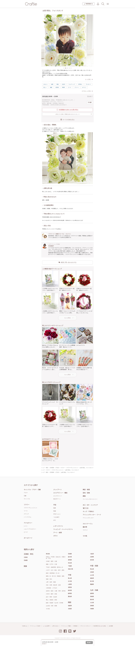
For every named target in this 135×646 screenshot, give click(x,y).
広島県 (92, 572)
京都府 (70, 608)
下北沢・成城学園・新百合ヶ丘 (54, 567)
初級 (57, 84)
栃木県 (70, 557)
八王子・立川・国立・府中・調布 (55, 570)
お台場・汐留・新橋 (51, 605)
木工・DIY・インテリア (90, 505)
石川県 (70, 581)
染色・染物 (86, 493)
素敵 (51, 87)
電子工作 (85, 508)
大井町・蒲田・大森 (51, 561)
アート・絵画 (57, 532)
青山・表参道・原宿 (51, 599)
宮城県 (26, 560)
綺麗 (52, 84)
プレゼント (88, 84)
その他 (85, 536)
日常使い (80, 84)
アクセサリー (28, 523)
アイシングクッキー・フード (92, 514)
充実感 (57, 87)
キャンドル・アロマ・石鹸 (32, 489)
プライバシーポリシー (85, 626)
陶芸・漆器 (86, 489)
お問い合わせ (55, 626)
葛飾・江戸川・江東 (51, 564)
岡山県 (92, 569)
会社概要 (111, 626)
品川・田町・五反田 (51, 597)
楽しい (45, 87)
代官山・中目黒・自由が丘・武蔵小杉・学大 (55, 557)
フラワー (26, 504)
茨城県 (70, 553)
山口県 (92, 575)
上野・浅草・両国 (51, 582)
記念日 (63, 84)
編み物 (85, 527)
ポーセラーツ (28, 538)
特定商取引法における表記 (99, 626)
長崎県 (92, 596)
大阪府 (92, 553)
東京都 (48, 553)
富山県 (70, 578)
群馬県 (70, 560)
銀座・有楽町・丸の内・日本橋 (54, 602)
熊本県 (92, 599)
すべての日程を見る (67, 119)
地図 (90, 102)
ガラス (55, 536)
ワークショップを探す (35, 626)
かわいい (45, 84)
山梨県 (70, 584)
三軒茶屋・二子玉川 (51, 588)
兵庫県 (92, 557)
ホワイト (84, 87)
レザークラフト (58, 526)
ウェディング (72, 84)
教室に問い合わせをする (67, 262)
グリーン (77, 87)
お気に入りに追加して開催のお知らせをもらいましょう (74, 114)
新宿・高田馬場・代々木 (52, 573)
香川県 (92, 581)
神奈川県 (70, 569)
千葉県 (70, 566)
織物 (84, 496)
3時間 (63, 87)
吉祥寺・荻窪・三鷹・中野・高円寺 (55, 591)
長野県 (70, 587)
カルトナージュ (88, 523)
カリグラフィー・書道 (60, 493)
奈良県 (92, 560)
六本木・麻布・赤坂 (51, 594)
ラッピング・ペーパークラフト (63, 529)
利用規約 (75, 626)
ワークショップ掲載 (66, 626)
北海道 (26, 557)
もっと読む (89, 79)
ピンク (69, 87)
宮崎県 (92, 605)
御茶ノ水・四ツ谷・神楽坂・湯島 (55, 576)
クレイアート (57, 489)
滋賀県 (70, 605)
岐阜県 (70, 590)
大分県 (92, 602)
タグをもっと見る (87, 91)
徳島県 (92, 578)
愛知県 (70, 596)
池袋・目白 (49, 579)
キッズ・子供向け (88, 511)
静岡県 (70, 593)
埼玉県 (70, 563)
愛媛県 (92, 584)
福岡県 (92, 593)
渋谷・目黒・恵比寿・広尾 (53, 585)
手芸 (54, 505)
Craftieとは (24, 626)
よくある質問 (46, 626)
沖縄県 (92, 608)
